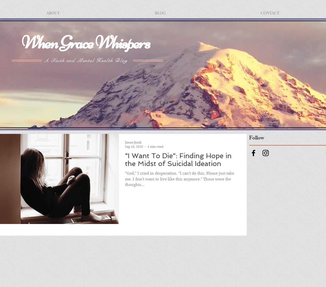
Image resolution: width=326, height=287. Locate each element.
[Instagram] (265, 153)
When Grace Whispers (86, 42)
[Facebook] (253, 153)
